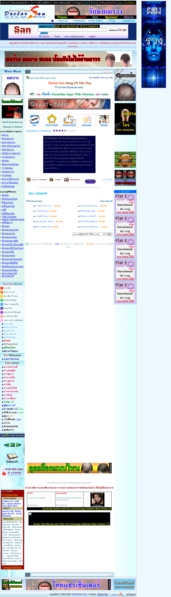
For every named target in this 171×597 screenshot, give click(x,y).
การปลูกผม (7, 168)
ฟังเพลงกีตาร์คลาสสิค (13, 244)
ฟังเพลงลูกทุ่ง (8, 255)
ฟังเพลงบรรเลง (9, 237)
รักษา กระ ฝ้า (9, 292)
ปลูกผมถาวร (8, 171)
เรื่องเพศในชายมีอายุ (92, 221)
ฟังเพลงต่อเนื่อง (10, 270)
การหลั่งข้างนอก (46, 216)
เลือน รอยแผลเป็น (11, 304)
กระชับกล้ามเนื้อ (11, 316)
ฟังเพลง (6, 226)
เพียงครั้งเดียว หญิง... (92, 211)
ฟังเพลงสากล (8, 233)
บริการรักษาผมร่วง (11, 146)
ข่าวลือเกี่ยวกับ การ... (48, 206)
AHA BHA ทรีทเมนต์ (12, 312)
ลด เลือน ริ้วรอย (10, 296)
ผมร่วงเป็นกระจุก (10, 179)
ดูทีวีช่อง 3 (7, 222)
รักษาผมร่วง (8, 138)
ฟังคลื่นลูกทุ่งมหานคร (12, 266)
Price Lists (8, 324)
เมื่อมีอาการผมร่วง (11, 153)
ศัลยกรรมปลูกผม (10, 164)
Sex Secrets (8, 331)
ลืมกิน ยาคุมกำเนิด (47, 227)
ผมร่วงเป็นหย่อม (10, 182)
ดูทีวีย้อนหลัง (8, 213)
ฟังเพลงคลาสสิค (10, 241)
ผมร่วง (5, 135)
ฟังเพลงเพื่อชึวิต (10, 263)
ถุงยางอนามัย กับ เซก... (93, 206)
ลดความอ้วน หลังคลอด (13, 320)
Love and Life (9, 334)
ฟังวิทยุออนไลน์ (9, 199)
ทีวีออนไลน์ (7, 202)
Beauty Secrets (10, 327)
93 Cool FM (8, 276)
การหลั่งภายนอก (46, 211)
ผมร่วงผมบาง (8, 142)
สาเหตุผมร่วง (8, 157)
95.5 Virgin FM (9, 273)
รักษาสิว (7, 288)
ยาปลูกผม (7, 175)
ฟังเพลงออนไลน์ (10, 230)
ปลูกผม (5, 160)
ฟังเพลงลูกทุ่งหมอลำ (12, 259)
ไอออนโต (8, 308)
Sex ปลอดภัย (38, 193)
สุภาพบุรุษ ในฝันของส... (94, 227)
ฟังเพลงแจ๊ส (8, 252)
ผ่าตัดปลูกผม (8, 186)
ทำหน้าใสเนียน (10, 300)
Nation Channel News (13, 219)
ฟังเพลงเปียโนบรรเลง (12, 248)
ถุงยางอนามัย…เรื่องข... (49, 221)
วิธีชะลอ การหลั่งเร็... (92, 216)
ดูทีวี (4, 210)
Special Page (9, 337)
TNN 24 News (9, 216)
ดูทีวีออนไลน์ (8, 206)
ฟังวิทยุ (5, 195)
